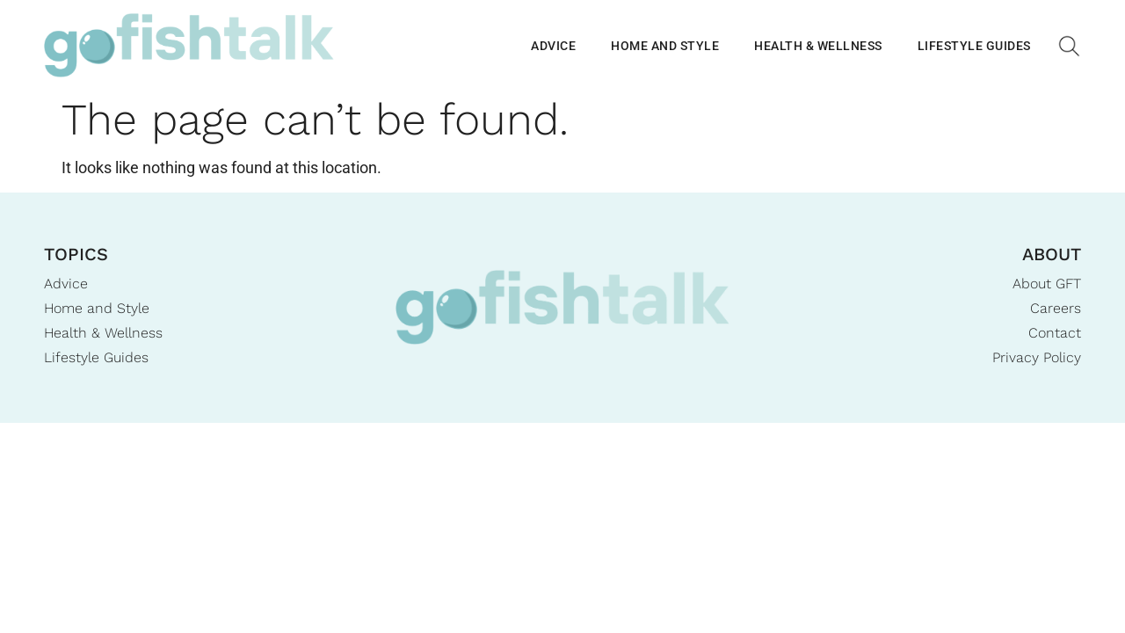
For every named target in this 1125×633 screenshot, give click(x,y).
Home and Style (665, 46)
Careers (1055, 308)
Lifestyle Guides (974, 46)
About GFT (1046, 283)
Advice (553, 46)
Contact (1054, 332)
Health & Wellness (818, 46)
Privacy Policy (1036, 357)
